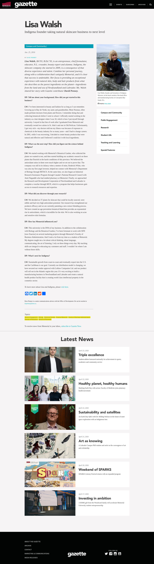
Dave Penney (31, 57)
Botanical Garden (49, 317)
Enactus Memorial (61, 317)
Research (105, 128)
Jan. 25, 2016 (30, 52)
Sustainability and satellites (99, 412)
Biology (41, 317)
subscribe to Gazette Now (71, 326)
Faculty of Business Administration (79, 317)
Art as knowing (90, 440)
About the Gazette (32, 541)
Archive (28, 546)
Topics (27, 314)
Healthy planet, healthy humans (103, 383)
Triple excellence (91, 354)
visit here (64, 287)
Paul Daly (107, 103)
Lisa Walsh (43, 24)
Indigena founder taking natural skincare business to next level (65, 32)
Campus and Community (111, 113)
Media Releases (31, 558)
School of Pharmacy (45, 319)
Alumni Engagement (31, 317)
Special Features (108, 150)
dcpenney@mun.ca (30, 303)
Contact (28, 549)
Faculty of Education (31, 319)
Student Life (106, 135)
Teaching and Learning (110, 143)
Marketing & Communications (37, 553)
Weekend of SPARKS (95, 469)
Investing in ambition (95, 498)
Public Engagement (109, 120)
